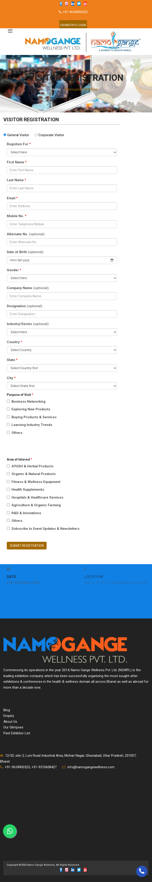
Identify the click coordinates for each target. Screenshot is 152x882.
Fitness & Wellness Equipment (33, 482)
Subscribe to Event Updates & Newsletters (43, 529)
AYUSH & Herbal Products (30, 466)
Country (14, 342)
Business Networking (26, 401)
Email (12, 198)
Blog (6, 710)
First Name (17, 162)
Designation (24, 306)
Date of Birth (25, 252)
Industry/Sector (28, 324)
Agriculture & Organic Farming (34, 505)
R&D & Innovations (24, 513)
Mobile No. (16, 216)
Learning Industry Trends (29, 425)
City (11, 378)
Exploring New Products (28, 409)
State (12, 360)
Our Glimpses (13, 727)
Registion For (19, 144)
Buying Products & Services (32, 417)
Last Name (16, 180)
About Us (10, 722)
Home (55, 89)
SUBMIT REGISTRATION (27, 545)
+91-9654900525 (75, 12)
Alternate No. (26, 234)
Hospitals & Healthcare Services (35, 497)
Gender (14, 270)
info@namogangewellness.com (90, 767)
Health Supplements (25, 489)
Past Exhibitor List (16, 733)
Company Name (28, 288)
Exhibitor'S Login (73, 25)
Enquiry (8, 716)
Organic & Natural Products (31, 474)
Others (14, 433)
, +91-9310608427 (43, 767)
